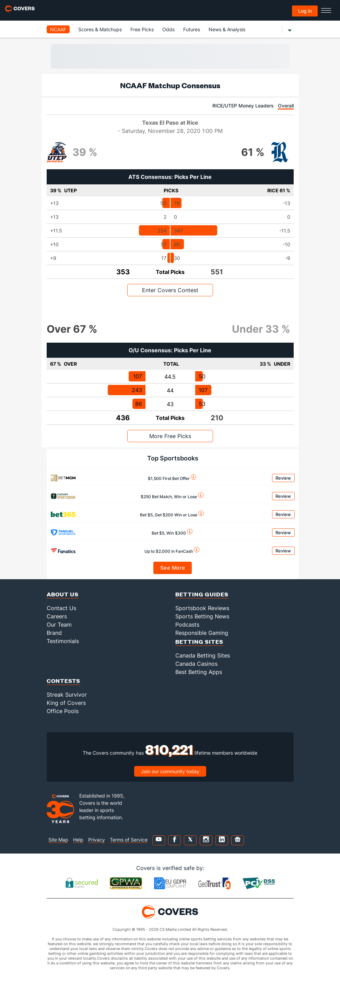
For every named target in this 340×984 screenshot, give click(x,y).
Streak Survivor (67, 694)
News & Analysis (227, 29)
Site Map (58, 840)
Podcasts (187, 624)
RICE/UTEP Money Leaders (243, 105)
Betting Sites (199, 641)
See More (172, 567)
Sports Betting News (202, 616)
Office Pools (63, 711)
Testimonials (63, 641)
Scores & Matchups (100, 29)
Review (283, 478)
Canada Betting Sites (202, 655)
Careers (57, 616)
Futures (191, 29)
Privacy (96, 840)
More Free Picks (170, 436)
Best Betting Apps (198, 671)
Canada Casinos (196, 663)
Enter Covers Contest (170, 290)
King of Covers (66, 702)
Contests (63, 681)
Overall (286, 105)
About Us (63, 594)
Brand (54, 632)
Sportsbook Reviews (202, 608)
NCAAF (58, 29)
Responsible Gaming (201, 632)
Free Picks (142, 29)
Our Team (59, 624)
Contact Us (61, 608)
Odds (168, 29)
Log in (305, 11)
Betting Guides (201, 594)
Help (78, 840)
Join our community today (170, 771)
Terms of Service (129, 840)
